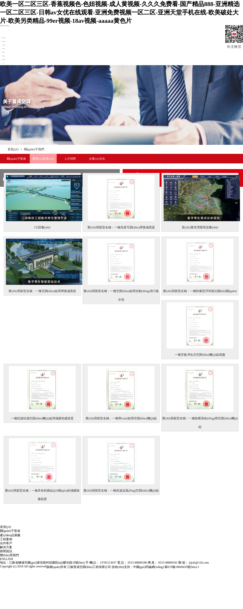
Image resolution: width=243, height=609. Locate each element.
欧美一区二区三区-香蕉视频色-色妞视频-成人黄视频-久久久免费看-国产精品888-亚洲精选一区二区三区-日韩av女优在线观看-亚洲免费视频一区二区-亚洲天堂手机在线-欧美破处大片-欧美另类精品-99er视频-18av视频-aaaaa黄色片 (120, 12)
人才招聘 (70, 158)
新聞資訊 (6, 551)
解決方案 (3, 52)
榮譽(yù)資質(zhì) (43, 158)
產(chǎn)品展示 (3, 41)
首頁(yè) (13, 149)
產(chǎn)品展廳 (10, 535)
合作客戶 (3, 48)
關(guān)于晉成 (3, 37)
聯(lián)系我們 (3, 59)
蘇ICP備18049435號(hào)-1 (182, 567)
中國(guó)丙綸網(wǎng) (148, 567)
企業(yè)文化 (97, 158)
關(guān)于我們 (34, 149)
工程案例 (6, 539)
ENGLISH (3, 63)
